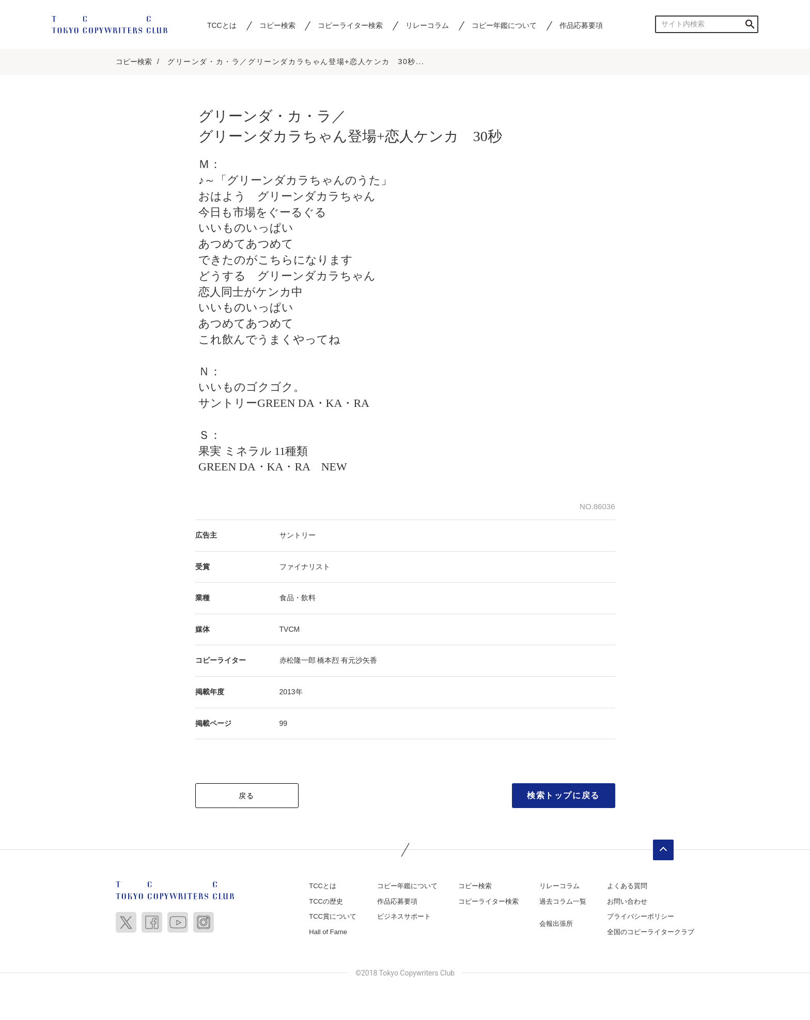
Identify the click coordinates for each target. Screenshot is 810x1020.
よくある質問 (627, 886)
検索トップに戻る (563, 795)
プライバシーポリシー (640, 917)
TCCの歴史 (326, 902)
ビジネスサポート (404, 917)
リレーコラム (427, 25)
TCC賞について (332, 917)
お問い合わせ (627, 902)
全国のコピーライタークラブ (650, 932)
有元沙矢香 (359, 661)
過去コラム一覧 (562, 902)
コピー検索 (277, 25)
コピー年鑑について (504, 25)
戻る (247, 796)
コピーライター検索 (350, 25)
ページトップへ (663, 850)
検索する (749, 24)
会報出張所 (556, 924)
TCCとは (222, 25)
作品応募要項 (581, 25)
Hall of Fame (328, 932)
